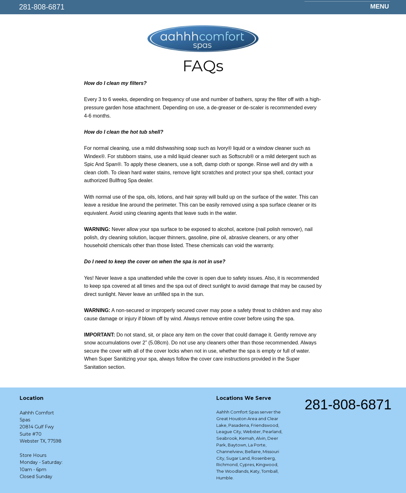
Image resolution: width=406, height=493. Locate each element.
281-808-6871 (41, 7)
